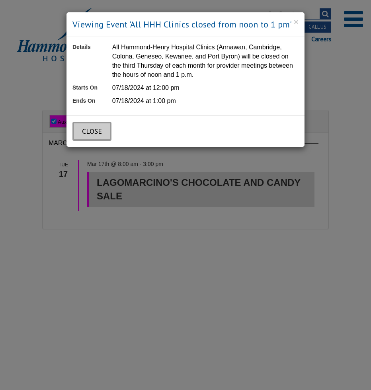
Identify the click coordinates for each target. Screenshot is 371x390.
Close (92, 131)
